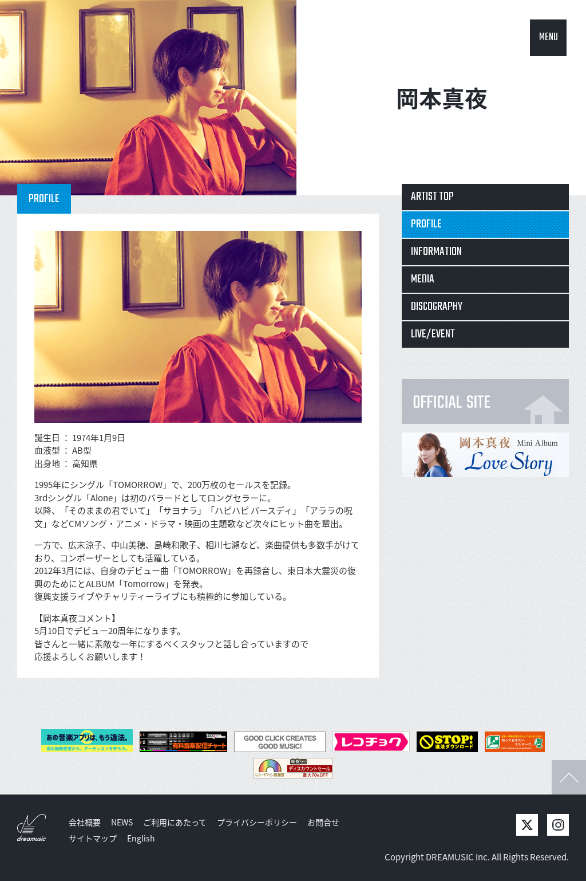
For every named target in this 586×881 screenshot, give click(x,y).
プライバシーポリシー (257, 822)
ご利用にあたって (175, 822)
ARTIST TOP (432, 197)
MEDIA (422, 279)
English (141, 838)
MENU (548, 37)
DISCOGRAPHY (436, 307)
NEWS (122, 822)
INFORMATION (436, 252)
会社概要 (85, 822)
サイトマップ (93, 838)
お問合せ (323, 822)
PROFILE (426, 224)
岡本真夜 (442, 98)
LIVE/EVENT (433, 334)
